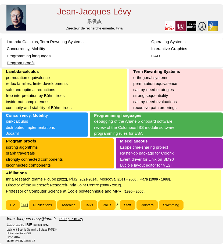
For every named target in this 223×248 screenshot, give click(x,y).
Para (143, 179)
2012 (116, 185)
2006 (105, 185)
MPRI (118, 191)
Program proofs (20, 63)
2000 (132, 179)
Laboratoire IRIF (19, 225)
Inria (119, 28)
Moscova (107, 179)
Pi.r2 (73, 179)
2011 (121, 179)
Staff (127, 205)
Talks (89, 205)
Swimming (171, 205)
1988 (165, 179)
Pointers (147, 205)
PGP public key (71, 219)
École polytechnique (85, 191)
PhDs (107, 205)
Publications (42, 205)
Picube (50, 179)
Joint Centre (88, 185)
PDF (24, 205)
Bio (12, 205)
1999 (154, 179)
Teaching (68, 205)
